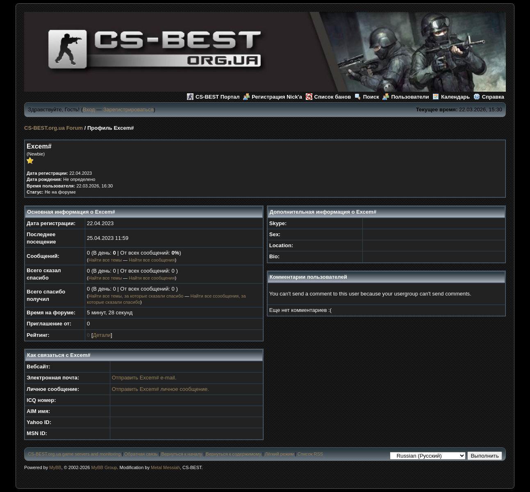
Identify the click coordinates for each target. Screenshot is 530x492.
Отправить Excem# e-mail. (144, 378)
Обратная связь (140, 453)
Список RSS (310, 453)
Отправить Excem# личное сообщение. (160, 389)
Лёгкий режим (279, 453)
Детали (102, 335)
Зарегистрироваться (128, 109)
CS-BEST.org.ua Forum (53, 128)
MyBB (55, 467)
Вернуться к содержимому (233, 453)
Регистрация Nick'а (272, 97)
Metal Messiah (165, 467)
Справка (488, 97)
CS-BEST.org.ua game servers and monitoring (74, 453)
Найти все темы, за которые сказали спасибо (136, 295)
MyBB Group (104, 467)
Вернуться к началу (181, 453)
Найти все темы (105, 259)
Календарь (451, 97)
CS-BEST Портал (213, 97)
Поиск (367, 97)
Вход (89, 109)
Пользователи (405, 97)
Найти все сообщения (152, 259)
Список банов (328, 97)
